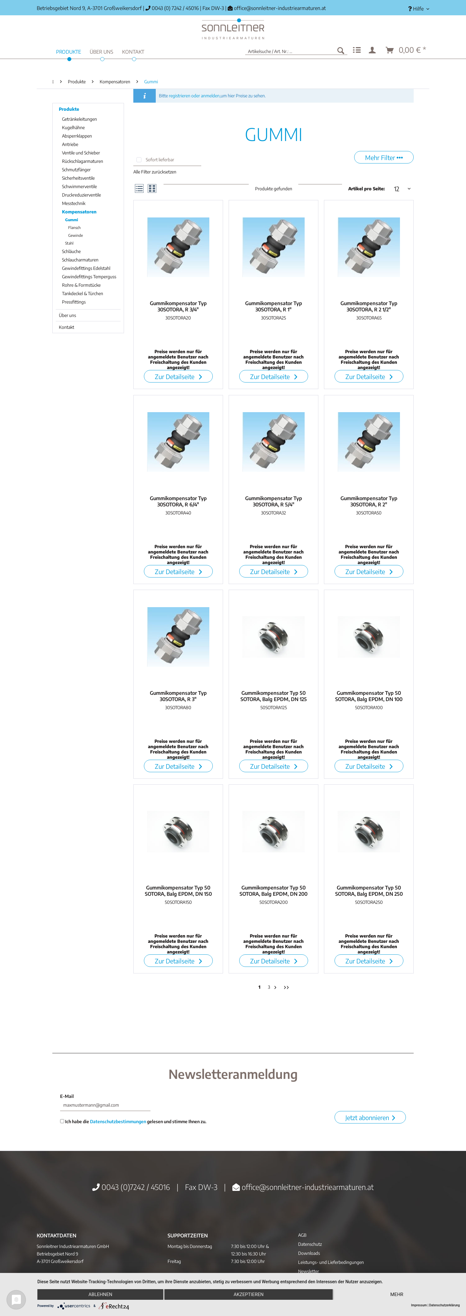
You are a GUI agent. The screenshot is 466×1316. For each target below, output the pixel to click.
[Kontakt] (133, 51)
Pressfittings (74, 302)
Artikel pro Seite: (366, 188)
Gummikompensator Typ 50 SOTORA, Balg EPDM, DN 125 (273, 696)
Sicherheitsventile (78, 178)
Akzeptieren (249, 1294)
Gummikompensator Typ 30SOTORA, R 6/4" (178, 501)
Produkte (69, 109)
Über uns (67, 315)
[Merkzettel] (357, 50)
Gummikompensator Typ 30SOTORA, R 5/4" (273, 501)
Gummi (71, 219)
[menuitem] (416, 9)
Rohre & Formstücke (81, 285)
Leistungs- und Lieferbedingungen (331, 1262)
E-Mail (67, 1096)
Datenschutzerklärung (444, 1305)
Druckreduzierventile (81, 194)
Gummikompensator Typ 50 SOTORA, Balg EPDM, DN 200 (273, 891)
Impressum (419, 1305)
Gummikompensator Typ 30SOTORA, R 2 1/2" (368, 306)
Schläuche (71, 251)
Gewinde (75, 235)
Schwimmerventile (79, 186)
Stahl (69, 243)
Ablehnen (100, 1294)
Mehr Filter (384, 157)
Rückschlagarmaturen (82, 161)
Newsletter (308, 1271)
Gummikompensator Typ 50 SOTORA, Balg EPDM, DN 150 (178, 891)
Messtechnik (73, 203)
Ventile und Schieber (81, 152)
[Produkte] (68, 51)
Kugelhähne (73, 127)
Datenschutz (310, 1244)
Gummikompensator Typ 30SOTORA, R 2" (368, 501)
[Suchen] (340, 50)
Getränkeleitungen (79, 119)
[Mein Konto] (373, 50)
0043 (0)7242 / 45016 (131, 1187)
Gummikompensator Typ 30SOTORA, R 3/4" (178, 306)
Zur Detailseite (178, 376)
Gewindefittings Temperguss (89, 276)
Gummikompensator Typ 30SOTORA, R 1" (273, 306)
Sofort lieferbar (160, 159)
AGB (302, 1235)
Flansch (74, 227)
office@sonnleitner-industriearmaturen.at (280, 8)
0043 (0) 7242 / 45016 (172, 8)
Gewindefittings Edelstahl (86, 268)
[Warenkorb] (406, 50)
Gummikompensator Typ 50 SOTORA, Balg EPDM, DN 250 (369, 891)
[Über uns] (101, 51)
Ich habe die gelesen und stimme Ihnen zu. (133, 1121)
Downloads (309, 1253)
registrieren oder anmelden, (195, 95)
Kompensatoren (79, 211)
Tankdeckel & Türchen (82, 293)
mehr (396, 1294)
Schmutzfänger (76, 169)
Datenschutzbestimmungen (118, 1121)
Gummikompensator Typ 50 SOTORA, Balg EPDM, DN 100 (368, 696)
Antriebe (70, 144)
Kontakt (66, 327)
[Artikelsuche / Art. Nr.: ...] (296, 50)
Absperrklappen (77, 136)
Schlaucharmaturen (80, 259)
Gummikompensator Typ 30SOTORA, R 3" (178, 696)
